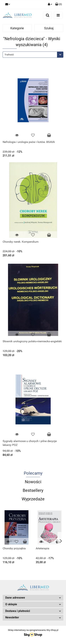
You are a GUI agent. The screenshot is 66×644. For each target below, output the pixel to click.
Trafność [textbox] (9, 54)
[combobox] (33, 55)
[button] (58, 4)
